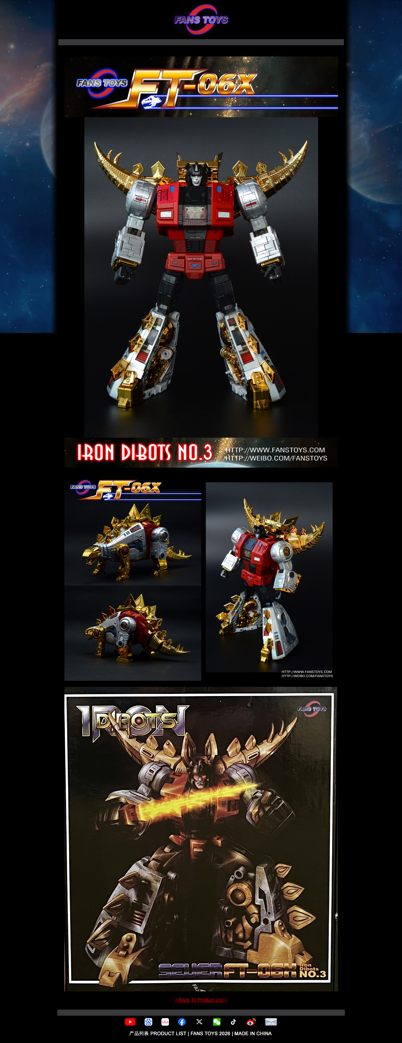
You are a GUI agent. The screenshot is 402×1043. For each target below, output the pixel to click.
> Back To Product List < (201, 1000)
